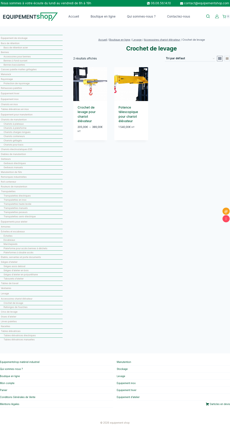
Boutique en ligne (103, 16)
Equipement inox (126, 383)
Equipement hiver (126, 390)
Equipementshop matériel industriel (20, 362)
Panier (3, 390)
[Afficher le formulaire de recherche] (208, 16)
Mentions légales (9, 404)
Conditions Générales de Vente (17, 397)
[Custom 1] (217, 16)
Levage (121, 376)
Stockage (122, 369)
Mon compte (7, 383)
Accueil (73, 16)
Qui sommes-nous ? (141, 16)
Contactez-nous (178, 16)
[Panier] (226, 16)
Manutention (124, 362)
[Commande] (190, 58)
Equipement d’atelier (128, 397)
